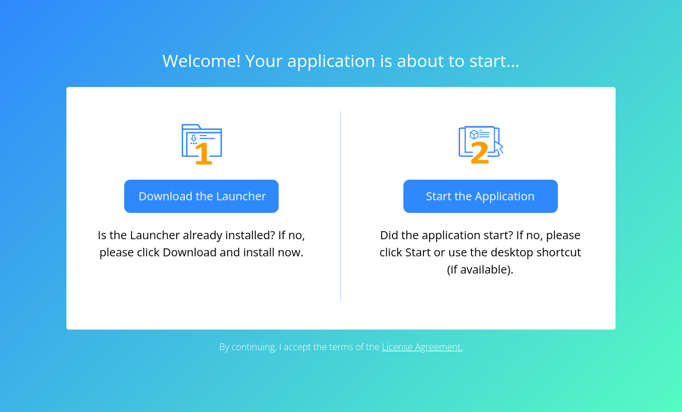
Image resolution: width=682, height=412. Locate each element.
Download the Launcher (202, 196)
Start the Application (480, 196)
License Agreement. (422, 346)
